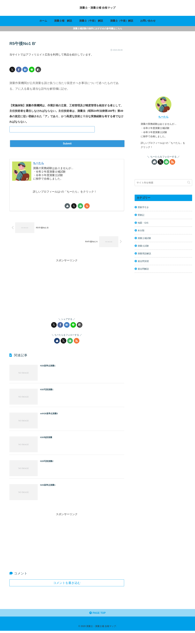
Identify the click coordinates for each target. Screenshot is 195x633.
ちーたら (39, 163)
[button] (38, 69)
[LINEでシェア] (31, 69)
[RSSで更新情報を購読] (87, 206)
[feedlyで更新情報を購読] (80, 206)
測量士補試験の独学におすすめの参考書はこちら (97, 28)
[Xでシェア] (12, 69)
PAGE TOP (97, 614)
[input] (163, 182)
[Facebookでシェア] (19, 69)
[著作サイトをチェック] (67, 206)
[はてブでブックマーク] (25, 69)
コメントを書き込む (66, 584)
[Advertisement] (66, 285)
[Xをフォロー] (74, 206)
